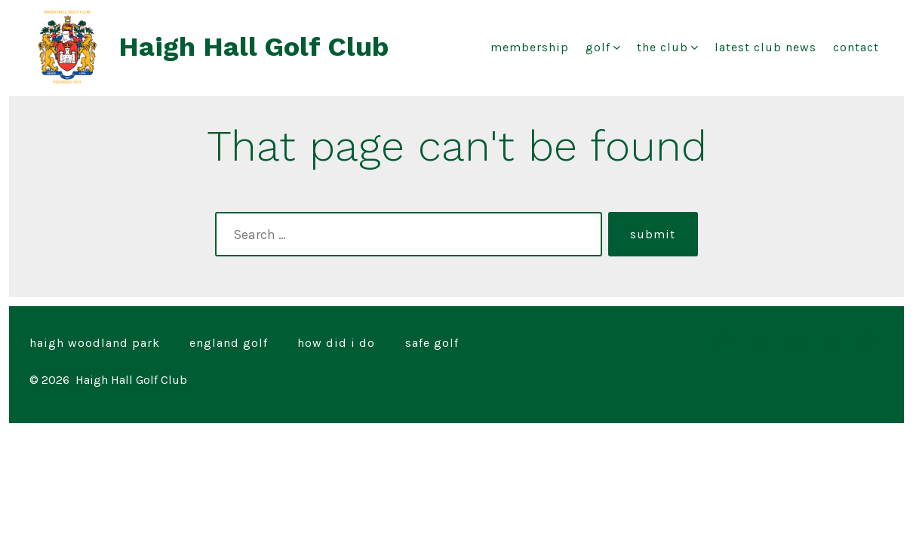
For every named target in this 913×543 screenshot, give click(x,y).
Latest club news (765, 47)
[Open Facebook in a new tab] (722, 343)
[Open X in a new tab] (759, 343)
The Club (667, 47)
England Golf (228, 343)
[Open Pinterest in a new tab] (867, 343)
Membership (529, 47)
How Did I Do (336, 343)
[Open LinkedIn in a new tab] (832, 343)
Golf (603, 47)
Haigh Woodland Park (94, 343)
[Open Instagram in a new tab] (796, 343)
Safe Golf (432, 343)
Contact (856, 47)
